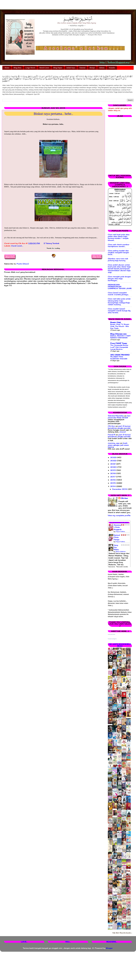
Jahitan (101, 68)
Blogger (109, 948)
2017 (113, 477)
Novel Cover (44, 68)
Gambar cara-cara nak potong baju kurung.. (118, 259)
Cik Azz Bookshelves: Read (119, 522)
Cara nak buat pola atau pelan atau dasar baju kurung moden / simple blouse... (118, 237)
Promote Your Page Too (112, 638)
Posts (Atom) (23, 264)
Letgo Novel (30, 68)
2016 (113, 480)
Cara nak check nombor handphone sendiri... (118, 245)
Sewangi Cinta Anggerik (117, 527)
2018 (113, 473)
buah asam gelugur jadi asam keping (118, 445)
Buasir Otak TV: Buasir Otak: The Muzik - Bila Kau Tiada (119, 326)
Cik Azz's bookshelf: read (120, 645)
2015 (113, 483)
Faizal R (111, 435)
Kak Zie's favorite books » (122, 933)
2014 (113, 486)
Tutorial (82, 68)
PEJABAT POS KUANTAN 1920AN (118, 358)
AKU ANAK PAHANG (119, 355)
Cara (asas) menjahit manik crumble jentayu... (118, 293)
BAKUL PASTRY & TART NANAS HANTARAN (120, 337)
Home (7, 68)
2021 (113, 464)
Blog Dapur (57, 68)
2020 (113, 467)
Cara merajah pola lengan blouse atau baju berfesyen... (119, 278)
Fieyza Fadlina (120, 531)
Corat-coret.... (17, 246)
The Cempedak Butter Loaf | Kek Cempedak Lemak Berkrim (119, 347)
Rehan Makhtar (121, 551)
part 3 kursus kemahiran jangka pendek (119, 427)
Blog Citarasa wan (118, 334)
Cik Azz (111, 426)
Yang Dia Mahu (116, 547)
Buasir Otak (115, 322)
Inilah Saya (70, 68)
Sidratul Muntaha (116, 416)
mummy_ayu (113, 443)
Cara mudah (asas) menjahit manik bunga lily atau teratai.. (119, 310)
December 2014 (120, 489)
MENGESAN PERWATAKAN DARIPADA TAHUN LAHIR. (120, 286)
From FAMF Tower (118, 343)
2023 (113, 457)
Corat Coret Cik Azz (111, 634)
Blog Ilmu (17, 68)
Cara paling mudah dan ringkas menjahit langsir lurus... (118, 252)
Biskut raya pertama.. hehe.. (53, 114)
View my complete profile (119, 515)
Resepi (92, 68)
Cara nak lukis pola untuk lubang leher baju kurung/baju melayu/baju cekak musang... (119, 301)
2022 (113, 461)
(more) (123, 432)
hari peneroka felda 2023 (119, 417)
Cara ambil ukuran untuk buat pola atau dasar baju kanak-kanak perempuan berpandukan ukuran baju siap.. (119, 268)
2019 (113, 470)
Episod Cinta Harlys (117, 537)
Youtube (112, 68)
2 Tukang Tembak (51, 243)
